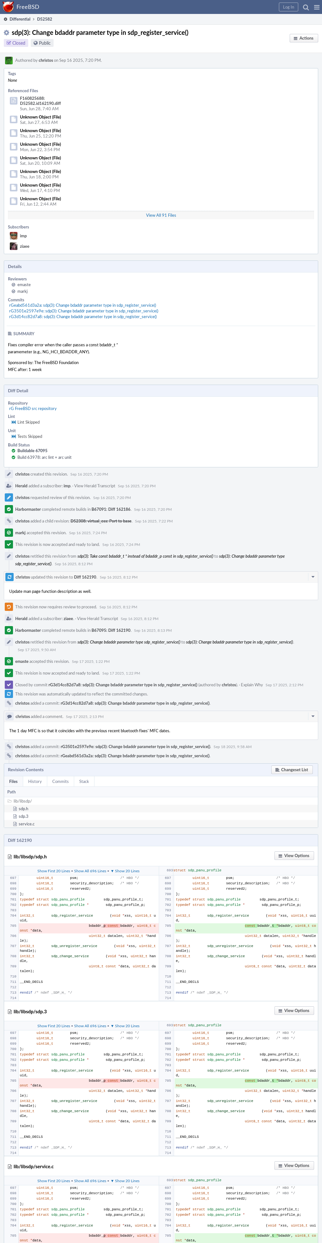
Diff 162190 (85, 577)
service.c (27, 824)
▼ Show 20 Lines (124, 870)
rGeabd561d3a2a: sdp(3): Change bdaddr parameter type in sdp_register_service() (82, 305)
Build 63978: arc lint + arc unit (44, 457)
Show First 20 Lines (53, 870)
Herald (21, 485)
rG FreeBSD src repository (33, 408)
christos (46, 60)
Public (45, 43)
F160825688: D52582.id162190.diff (40, 101)
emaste (24, 284)
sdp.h (23, 808)
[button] (317, 7)
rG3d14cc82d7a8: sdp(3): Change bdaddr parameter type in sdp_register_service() (83, 316)
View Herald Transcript (94, 486)
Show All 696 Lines (90, 870)
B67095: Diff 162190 (111, 630)
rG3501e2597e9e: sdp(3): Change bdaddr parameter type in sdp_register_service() (83, 311)
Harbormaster (28, 509)
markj (22, 291)
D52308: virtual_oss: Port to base (100, 520)
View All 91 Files (161, 215)
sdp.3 (24, 816)
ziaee (24, 246)
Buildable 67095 (32, 450)
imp (23, 235)
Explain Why (252, 685)
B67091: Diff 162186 (111, 509)
